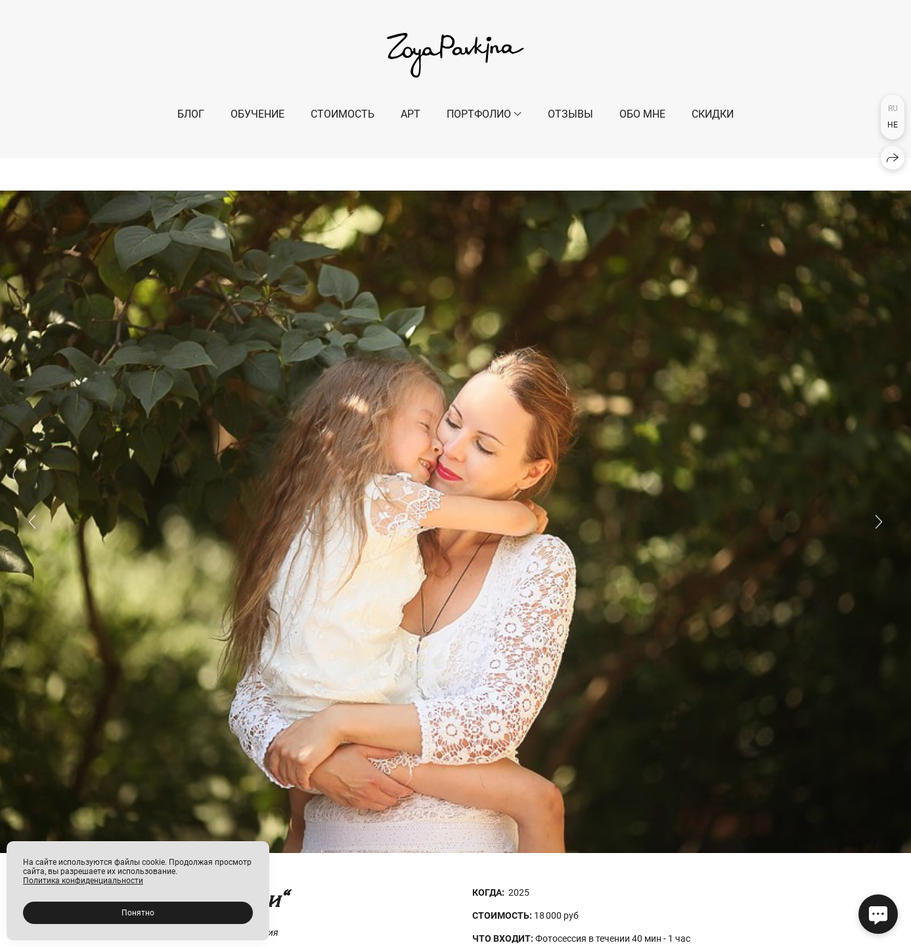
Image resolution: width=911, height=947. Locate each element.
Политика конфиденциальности (83, 880)
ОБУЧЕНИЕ (257, 114)
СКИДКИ (713, 114)
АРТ (410, 114)
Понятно (138, 912)
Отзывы (570, 114)
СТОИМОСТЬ (342, 114)
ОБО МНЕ (642, 114)
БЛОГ (190, 114)
